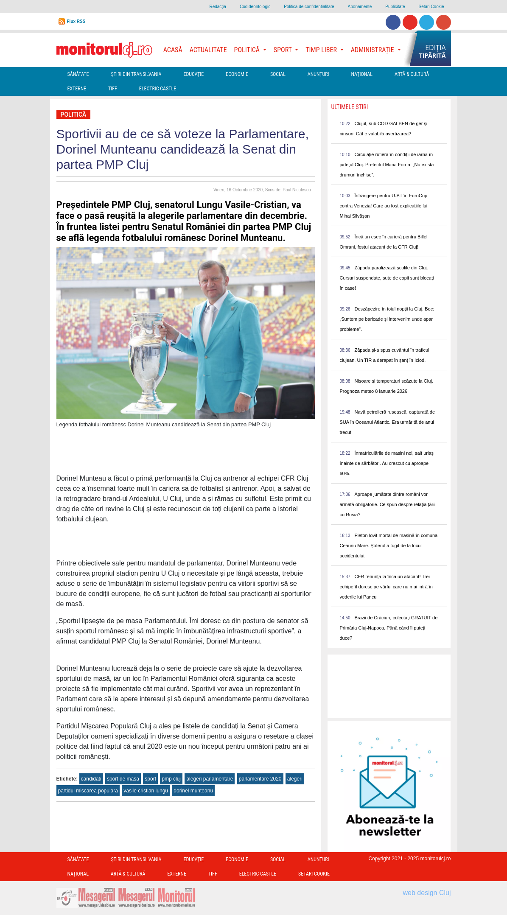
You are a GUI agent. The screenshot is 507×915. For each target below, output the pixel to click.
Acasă (172, 50)
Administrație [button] (373, 50)
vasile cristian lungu (145, 791)
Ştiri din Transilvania (136, 74)
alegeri (295, 779)
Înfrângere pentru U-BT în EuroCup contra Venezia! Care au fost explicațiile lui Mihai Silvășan (383, 205)
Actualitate (208, 50)
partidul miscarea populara (88, 791)
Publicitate (395, 6)
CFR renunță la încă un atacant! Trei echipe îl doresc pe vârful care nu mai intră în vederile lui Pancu (386, 586)
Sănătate (78, 74)
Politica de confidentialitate (309, 6)
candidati (91, 779)
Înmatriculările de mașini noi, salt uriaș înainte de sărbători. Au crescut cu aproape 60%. (386, 463)
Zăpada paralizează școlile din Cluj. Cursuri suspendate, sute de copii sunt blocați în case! (386, 278)
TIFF (112, 89)
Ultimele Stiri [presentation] (349, 107)
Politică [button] (247, 50)
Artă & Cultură (412, 74)
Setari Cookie (431, 6)
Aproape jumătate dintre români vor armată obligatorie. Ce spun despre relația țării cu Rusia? (387, 504)
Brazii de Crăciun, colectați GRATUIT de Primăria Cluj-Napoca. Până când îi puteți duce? (388, 628)
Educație (193, 74)
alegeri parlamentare (209, 779)
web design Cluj (427, 892)
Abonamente (360, 6)
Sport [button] (283, 50)
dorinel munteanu (193, 791)
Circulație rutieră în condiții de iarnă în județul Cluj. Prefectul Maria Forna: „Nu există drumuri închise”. (386, 164)
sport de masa (123, 779)
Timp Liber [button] (321, 50)
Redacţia (217, 6)
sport (150, 779)
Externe (77, 89)
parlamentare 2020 (260, 779)
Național (362, 74)
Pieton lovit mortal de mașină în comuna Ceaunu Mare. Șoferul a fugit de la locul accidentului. (388, 545)
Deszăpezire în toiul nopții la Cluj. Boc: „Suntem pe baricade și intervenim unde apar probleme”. (386, 319)
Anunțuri (318, 74)
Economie (237, 74)
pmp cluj (171, 779)
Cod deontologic (255, 6)
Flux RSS (76, 21)
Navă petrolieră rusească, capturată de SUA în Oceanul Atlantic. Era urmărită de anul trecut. (387, 422)
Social (278, 74)
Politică (74, 114)
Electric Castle (157, 89)
